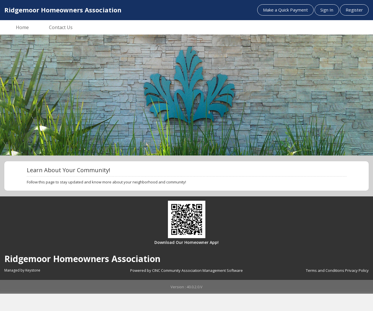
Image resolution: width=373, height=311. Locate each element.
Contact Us (61, 27)
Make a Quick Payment (285, 10)
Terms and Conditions (325, 270)
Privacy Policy (357, 270)
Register (354, 10)
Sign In (326, 10)
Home (22, 27)
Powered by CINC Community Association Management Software (186, 270)
